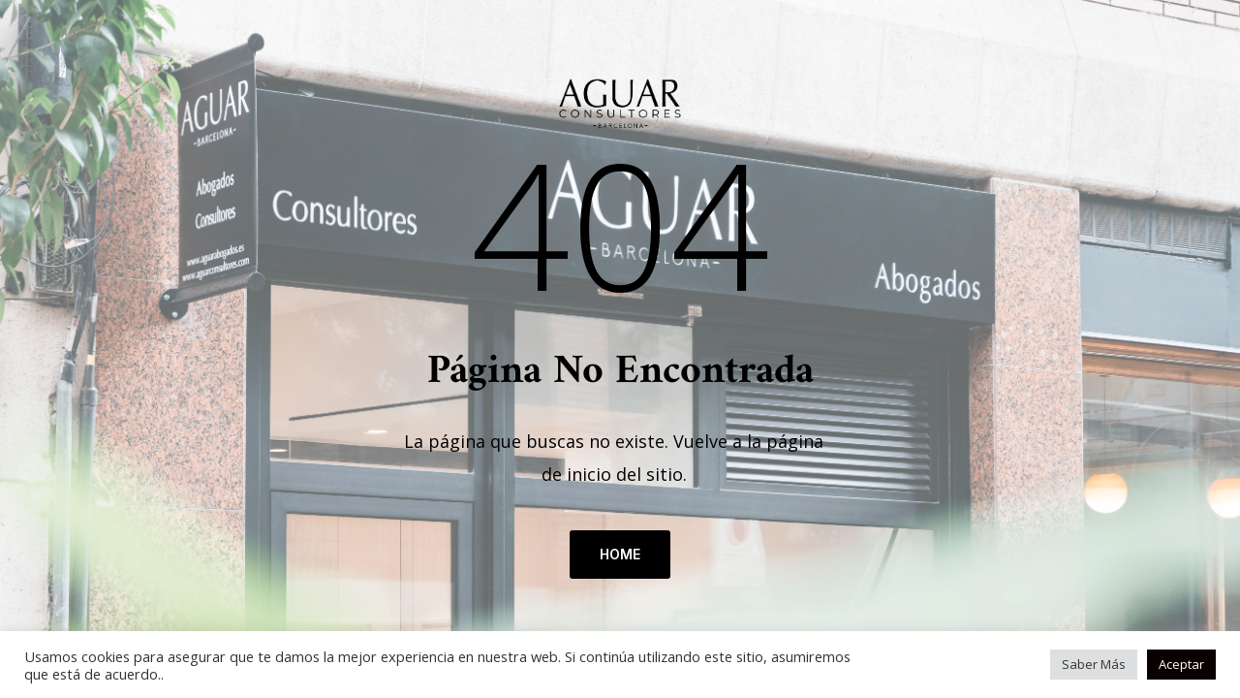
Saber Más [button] (1094, 664)
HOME (620, 554)
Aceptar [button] (1181, 664)
